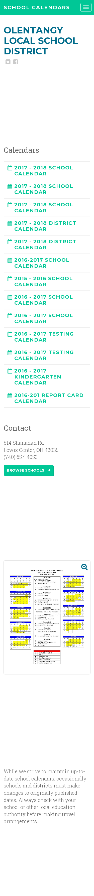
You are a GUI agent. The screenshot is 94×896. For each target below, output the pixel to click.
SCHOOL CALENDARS (37, 7)
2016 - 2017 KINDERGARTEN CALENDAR (37, 377)
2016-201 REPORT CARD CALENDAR (49, 398)
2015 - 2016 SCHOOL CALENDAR (43, 281)
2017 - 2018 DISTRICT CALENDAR (45, 226)
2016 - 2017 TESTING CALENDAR (44, 337)
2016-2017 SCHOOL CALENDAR (41, 263)
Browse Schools (28, 470)
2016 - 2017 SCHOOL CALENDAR (43, 300)
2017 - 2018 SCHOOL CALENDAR (43, 171)
